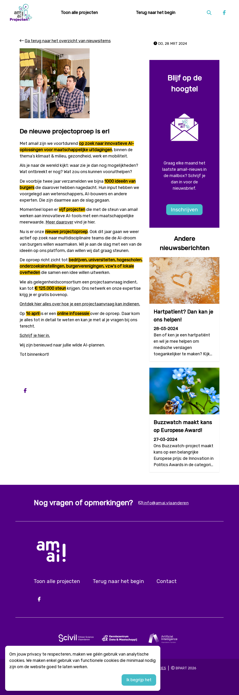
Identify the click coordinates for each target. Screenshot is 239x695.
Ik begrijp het (138, 679)
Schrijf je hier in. (35, 335)
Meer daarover (59, 222)
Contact (167, 581)
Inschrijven (184, 209)
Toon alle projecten (79, 12)
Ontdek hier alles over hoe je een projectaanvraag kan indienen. (80, 304)
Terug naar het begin (155, 12)
